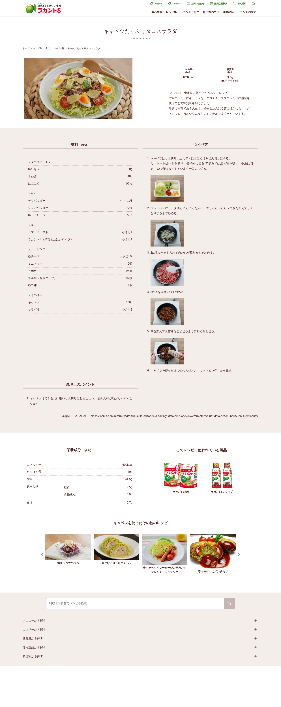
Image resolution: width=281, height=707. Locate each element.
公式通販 (241, 4)
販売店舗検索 (220, 4)
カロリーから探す (34, 629)
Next (238, 554)
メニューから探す (34, 620)
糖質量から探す (33, 638)
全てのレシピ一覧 (54, 48)
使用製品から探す (34, 647)
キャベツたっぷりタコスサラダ (83, 48)
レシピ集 (171, 12)
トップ (26, 48)
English (158, 4)
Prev (43, 554)
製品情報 (156, 12)
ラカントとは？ (189, 12)
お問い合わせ (197, 4)
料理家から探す (33, 656)
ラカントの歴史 (246, 12)
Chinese (177, 4)
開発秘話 (228, 12)
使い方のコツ (211, 12)
